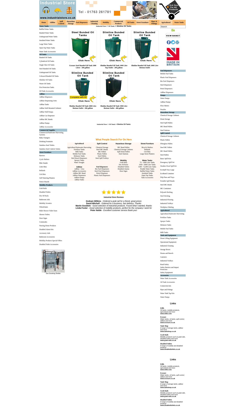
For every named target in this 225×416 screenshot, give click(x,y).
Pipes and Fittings (166, 290)
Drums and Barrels (166, 253)
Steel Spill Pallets (166, 123)
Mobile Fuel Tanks (79, 154)
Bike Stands (43, 163)
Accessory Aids (44, 233)
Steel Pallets (102, 156)
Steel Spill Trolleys (102, 158)
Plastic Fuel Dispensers (102, 175)
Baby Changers (44, 138)
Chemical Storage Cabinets (123, 150)
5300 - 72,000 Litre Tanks (147, 167)
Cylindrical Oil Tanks (46, 61)
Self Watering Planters (47, 178)
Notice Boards (44, 182)
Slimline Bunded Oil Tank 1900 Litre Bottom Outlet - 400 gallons (113, 107)
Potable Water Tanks (147, 169)
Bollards (42, 171)
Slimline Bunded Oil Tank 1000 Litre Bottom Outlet (144, 66)
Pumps (162, 95)
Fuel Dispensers (82, 22)
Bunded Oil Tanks (45, 57)
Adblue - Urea (79, 169)
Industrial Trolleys (166, 203)
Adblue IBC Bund (79, 173)
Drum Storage (165, 119)
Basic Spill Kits (165, 159)
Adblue (52, 22)
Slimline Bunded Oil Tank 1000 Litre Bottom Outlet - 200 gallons (82, 107)
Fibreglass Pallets (166, 144)
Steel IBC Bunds (102, 150)
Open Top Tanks (147, 175)
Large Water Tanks (45, 44)
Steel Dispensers (166, 85)
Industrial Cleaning (94, 22)
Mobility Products (46, 185)
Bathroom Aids (44, 200)
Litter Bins (43, 167)
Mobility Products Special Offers (50, 241)
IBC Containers (165, 188)
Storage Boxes (165, 250)
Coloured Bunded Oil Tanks (49, 76)
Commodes (43, 222)
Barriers (42, 156)
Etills (162, 308)
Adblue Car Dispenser (47, 116)
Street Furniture (142, 22)
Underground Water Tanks (48, 37)
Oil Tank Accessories (46, 91)
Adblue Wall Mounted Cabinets (50, 108)
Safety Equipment (166, 272)
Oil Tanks (130, 22)
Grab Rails (43, 188)
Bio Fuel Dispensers (102, 169)
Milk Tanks (79, 152)
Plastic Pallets (102, 154)
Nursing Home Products (47, 226)
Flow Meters (164, 106)
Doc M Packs (44, 196)
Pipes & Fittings (154, 22)
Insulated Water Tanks (47, 40)
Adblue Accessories (46, 127)
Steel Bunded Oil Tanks (47, 69)
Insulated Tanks (147, 173)
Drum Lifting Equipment (169, 238)
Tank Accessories (147, 178)
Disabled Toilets (45, 192)
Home (43, 22)
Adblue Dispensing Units (48, 101)
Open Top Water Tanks (47, 48)
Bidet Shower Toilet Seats (48, 211)
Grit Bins (42, 174)
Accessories (164, 275)
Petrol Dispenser (102, 173)
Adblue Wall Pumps (46, 112)
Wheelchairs (43, 207)
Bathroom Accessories (47, 237)
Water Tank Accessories (47, 52)
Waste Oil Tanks (45, 84)
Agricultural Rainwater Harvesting (79, 147)
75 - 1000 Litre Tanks (147, 162)
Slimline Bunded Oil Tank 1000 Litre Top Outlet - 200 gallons (113, 66)
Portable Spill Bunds (167, 181)
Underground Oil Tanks (47, 72)
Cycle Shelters (44, 159)
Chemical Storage (102, 147)
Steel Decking (165, 196)
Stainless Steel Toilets (46, 145)
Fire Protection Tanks (46, 87)
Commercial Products (118, 22)
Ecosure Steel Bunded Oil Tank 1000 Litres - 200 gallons (82, 66)
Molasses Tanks (79, 156)
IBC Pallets (102, 152)
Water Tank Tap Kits (167, 293)
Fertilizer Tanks (79, 150)
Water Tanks (179, 22)
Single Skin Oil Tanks (46, 65)
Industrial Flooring (166, 200)
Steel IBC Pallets (166, 147)
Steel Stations (123, 154)
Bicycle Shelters (147, 147)
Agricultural (165, 22)
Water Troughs (79, 162)
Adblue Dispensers (45, 97)
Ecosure (163, 317)
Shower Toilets (44, 214)
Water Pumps (164, 98)
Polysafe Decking (166, 192)
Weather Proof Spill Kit (168, 166)
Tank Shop (164, 326)
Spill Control (61, 22)
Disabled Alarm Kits (46, 229)
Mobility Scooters (45, 203)
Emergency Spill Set (167, 162)
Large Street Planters (147, 154)
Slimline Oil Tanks (45, 80)
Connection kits (165, 286)
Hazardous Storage (71, 22)
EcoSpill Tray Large (167, 170)
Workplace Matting (167, 207)
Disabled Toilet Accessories (48, 244)
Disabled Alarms (123, 169)
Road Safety (164, 264)
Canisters (163, 257)
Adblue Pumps (44, 123)
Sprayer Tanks (79, 160)
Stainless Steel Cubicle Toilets (49, 149)
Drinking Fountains (46, 141)
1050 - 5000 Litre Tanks (147, 165)
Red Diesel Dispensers (79, 158)
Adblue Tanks (44, 104)
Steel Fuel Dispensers (102, 171)
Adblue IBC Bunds (46, 119)
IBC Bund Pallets (124, 147)
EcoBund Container (167, 174)
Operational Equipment (168, 242)
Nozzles (163, 109)
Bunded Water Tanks (46, 33)
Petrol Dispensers (166, 89)
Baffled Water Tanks (46, 29)
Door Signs (43, 218)
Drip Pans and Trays (167, 177)
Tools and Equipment (168, 235)
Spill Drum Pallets (123, 152)
